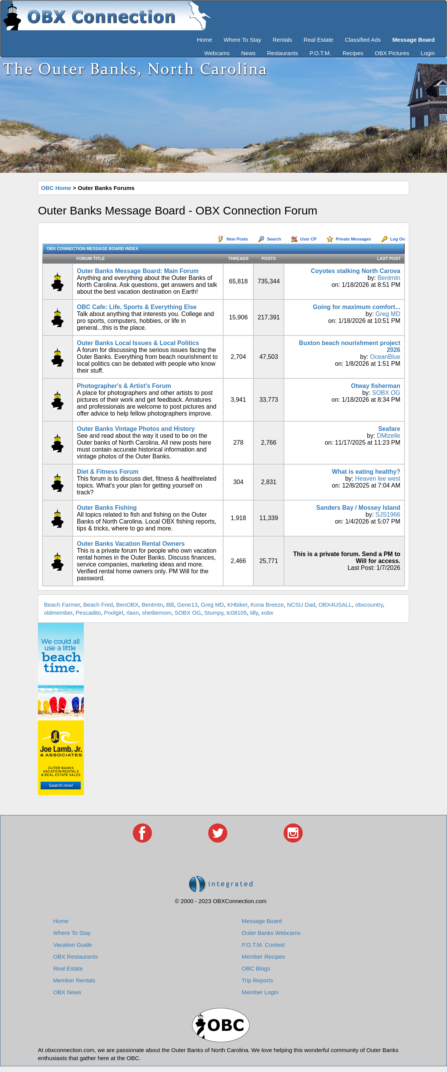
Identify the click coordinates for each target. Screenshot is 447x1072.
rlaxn (132, 612)
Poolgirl (113, 612)
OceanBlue (385, 357)
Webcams (217, 53)
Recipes (353, 53)
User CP (308, 239)
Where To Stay (242, 39)
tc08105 (237, 612)
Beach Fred (98, 604)
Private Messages (353, 239)
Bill (170, 604)
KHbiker (237, 604)
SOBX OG (386, 393)
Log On (397, 239)
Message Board (262, 921)
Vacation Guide (72, 944)
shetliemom (156, 612)
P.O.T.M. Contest (263, 944)
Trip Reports (257, 980)
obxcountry (369, 604)
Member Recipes (263, 956)
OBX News (67, 992)
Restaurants (282, 53)
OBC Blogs (256, 968)
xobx (267, 612)
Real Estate (318, 39)
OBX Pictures (392, 53)
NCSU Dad (301, 604)
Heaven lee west (377, 478)
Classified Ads (363, 39)
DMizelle (388, 435)
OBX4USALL (335, 604)
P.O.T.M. (320, 53)
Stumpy (214, 612)
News (248, 53)
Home (204, 39)
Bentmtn (388, 278)
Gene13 (187, 604)
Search (274, 239)
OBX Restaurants (75, 956)
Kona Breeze (267, 604)
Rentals (282, 39)
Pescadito (88, 612)
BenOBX (127, 604)
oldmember (58, 612)
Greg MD (387, 314)
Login (428, 53)
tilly (254, 612)
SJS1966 (387, 514)
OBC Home (56, 188)
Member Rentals (74, 980)
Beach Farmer (62, 604)
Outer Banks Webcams (271, 933)
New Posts (237, 239)
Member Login (260, 992)
